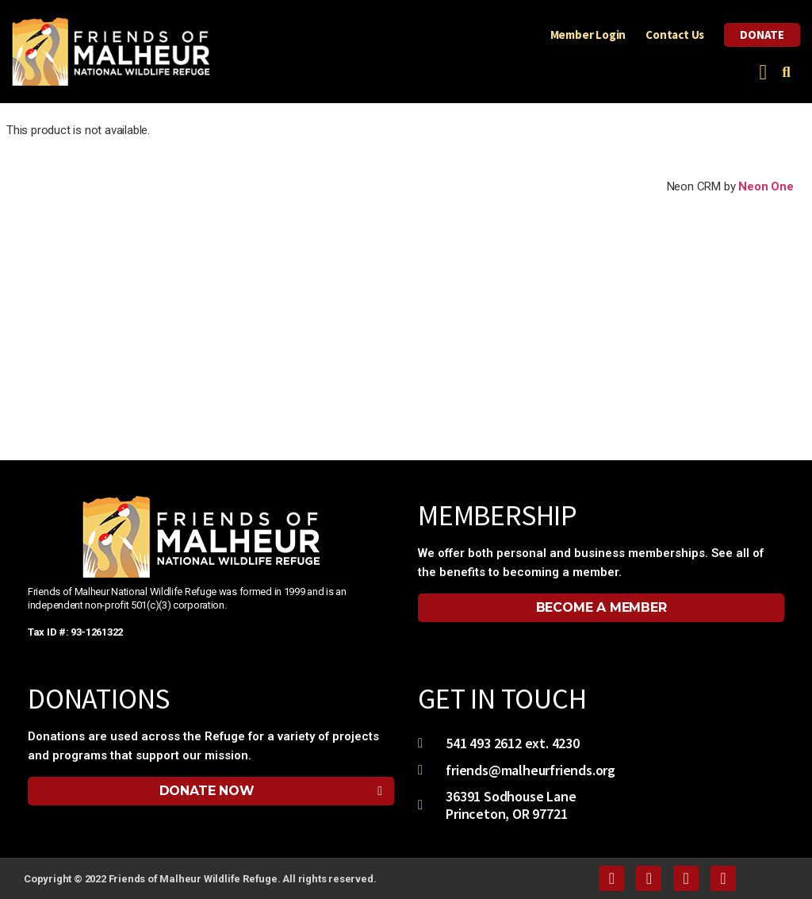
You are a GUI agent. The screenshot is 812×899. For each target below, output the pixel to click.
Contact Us (674, 34)
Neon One (765, 186)
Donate (762, 34)
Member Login (588, 34)
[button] (763, 72)
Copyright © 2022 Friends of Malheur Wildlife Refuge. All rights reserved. (200, 879)
